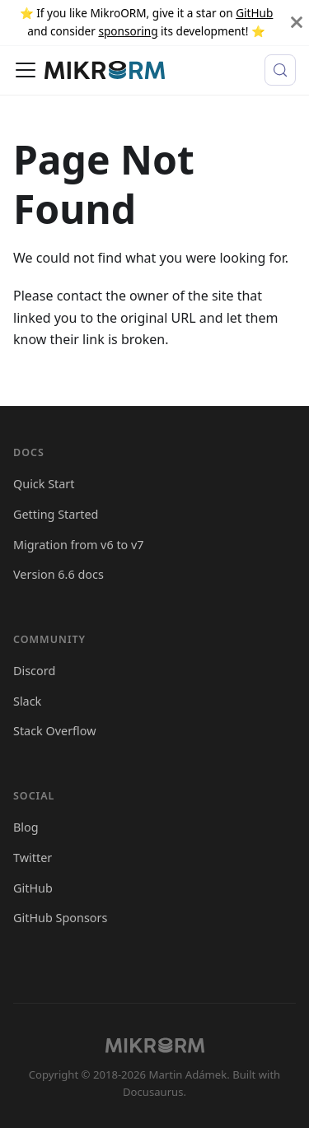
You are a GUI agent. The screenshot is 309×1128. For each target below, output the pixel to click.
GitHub (254, 13)
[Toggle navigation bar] (25, 70)
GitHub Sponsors (60, 917)
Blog (26, 827)
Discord (34, 670)
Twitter (32, 857)
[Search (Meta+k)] (280, 70)
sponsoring (127, 31)
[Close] (296, 22)
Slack (27, 701)
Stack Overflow (54, 731)
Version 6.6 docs (58, 574)
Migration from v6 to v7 (78, 544)
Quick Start (44, 484)
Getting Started (55, 514)
